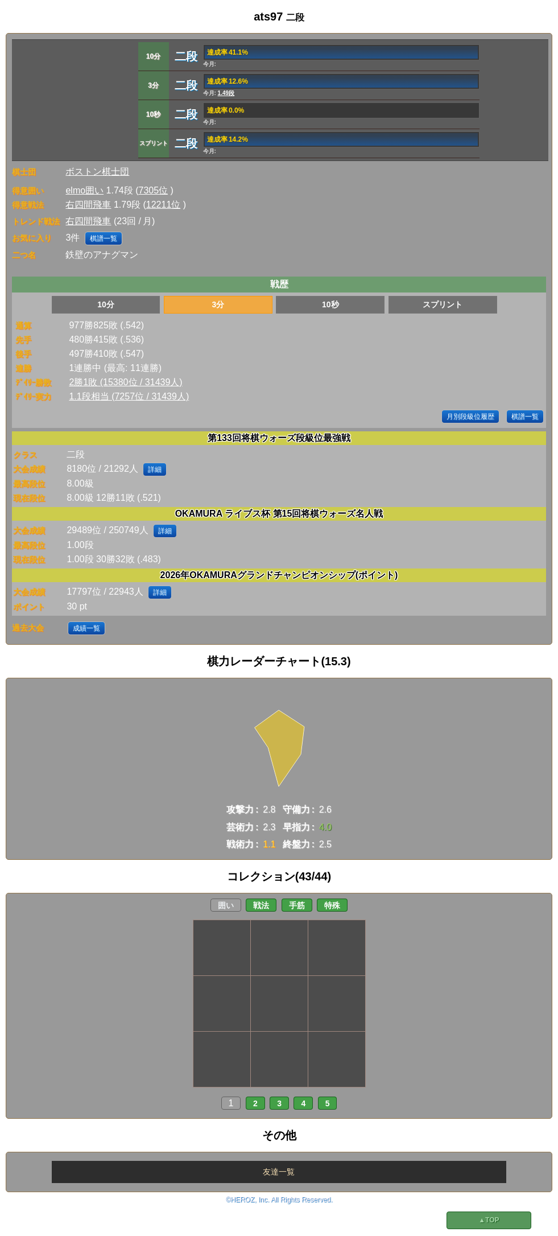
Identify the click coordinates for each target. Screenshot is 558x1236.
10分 (105, 304)
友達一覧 (279, 1171)
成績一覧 (86, 628)
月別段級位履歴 (470, 417)
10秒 (330, 304)
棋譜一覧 (103, 238)
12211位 (163, 204)
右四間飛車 (88, 204)
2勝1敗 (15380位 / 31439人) (125, 382)
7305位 (153, 190)
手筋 (297, 905)
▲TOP (488, 1220)
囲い (226, 905)
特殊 (332, 905)
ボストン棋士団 (97, 171)
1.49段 (226, 93)
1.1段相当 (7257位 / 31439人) (129, 396)
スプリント (442, 304)
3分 (218, 304)
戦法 (261, 905)
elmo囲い (84, 190)
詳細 (155, 469)
